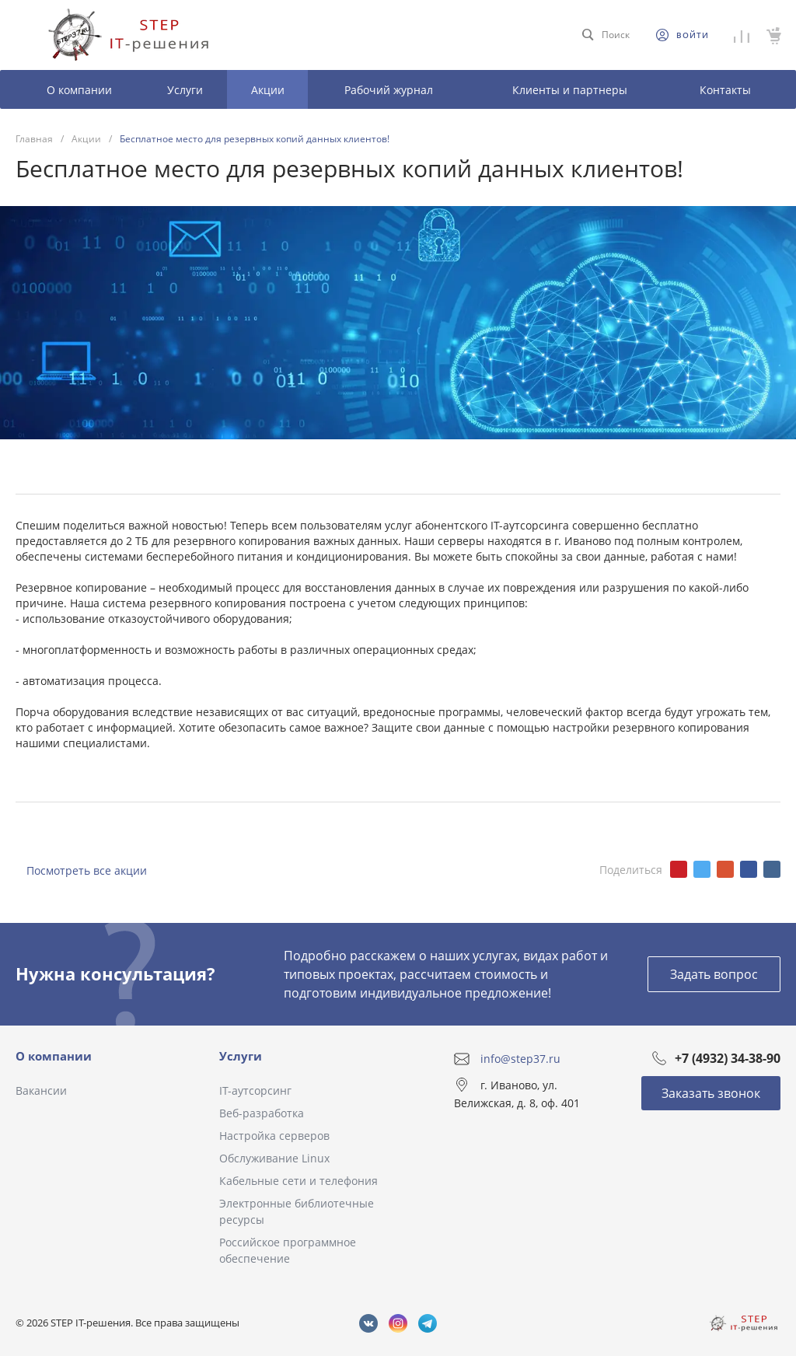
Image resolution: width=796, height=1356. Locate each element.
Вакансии (41, 1090)
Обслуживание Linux (274, 1158)
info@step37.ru (520, 1058)
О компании (54, 1056)
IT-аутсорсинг (255, 1090)
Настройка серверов (274, 1135)
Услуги (240, 1056)
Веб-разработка (261, 1113)
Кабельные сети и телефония (298, 1180)
